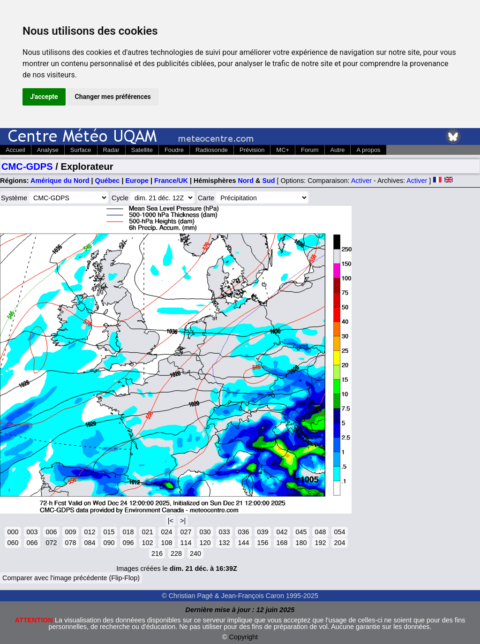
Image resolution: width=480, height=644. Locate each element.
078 (70, 542)
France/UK (171, 180)
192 (320, 542)
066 (32, 542)
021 (147, 532)
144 (243, 542)
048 (320, 532)
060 (12, 542)
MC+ (282, 149)
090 (108, 542)
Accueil (15, 149)
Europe (137, 180)
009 (70, 532)
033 (224, 532)
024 (166, 532)
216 (157, 553)
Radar (111, 149)
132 (224, 542)
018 (128, 532)
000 (12, 532)
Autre (337, 149)
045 (301, 532)
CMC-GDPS (27, 166)
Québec (107, 180)
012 (89, 532)
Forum (309, 149)
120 (204, 542)
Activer (361, 180)
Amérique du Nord (60, 180)
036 (243, 532)
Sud (268, 180)
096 (128, 542)
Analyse (48, 149)
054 (339, 532)
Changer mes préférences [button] (113, 96)
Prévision (252, 149)
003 (32, 532)
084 (89, 542)
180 (301, 542)
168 (281, 542)
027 (185, 532)
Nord (246, 180)
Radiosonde (211, 149)
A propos (368, 149)
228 (176, 553)
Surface (80, 149)
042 (281, 532)
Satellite (142, 149)
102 (147, 542)
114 (185, 542)
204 (339, 542)
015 (108, 532)
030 (204, 532)
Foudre (174, 149)
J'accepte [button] (44, 96)
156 (262, 542)
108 (166, 542)
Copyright (243, 637)
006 (51, 532)
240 (195, 553)
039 (262, 532)
